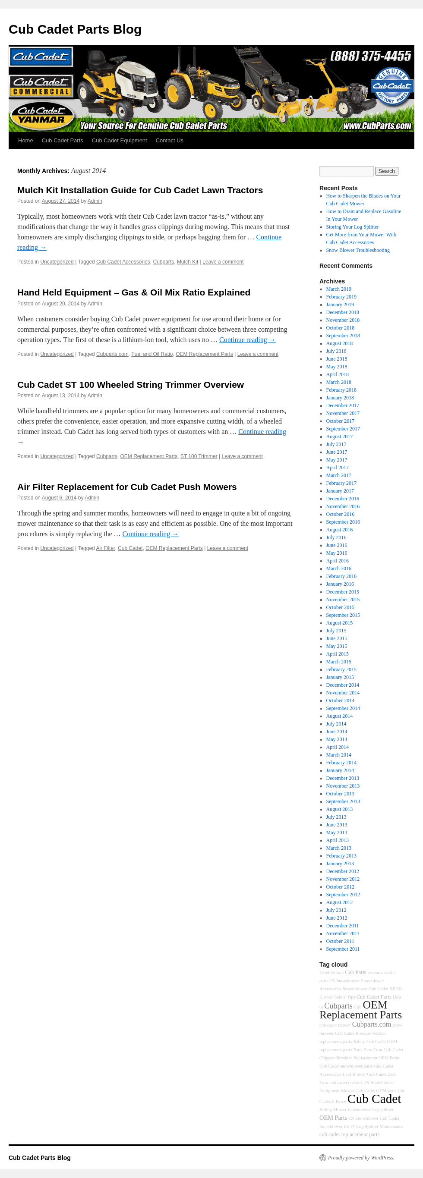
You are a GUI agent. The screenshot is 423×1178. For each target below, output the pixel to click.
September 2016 (343, 522)
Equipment (329, 1090)
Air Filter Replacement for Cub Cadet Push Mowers (127, 487)
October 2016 (340, 514)
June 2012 (336, 918)
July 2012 (336, 910)
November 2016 (343, 506)
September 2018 (343, 336)
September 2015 (343, 615)
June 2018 (336, 359)
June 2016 (336, 545)
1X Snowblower (379, 1082)
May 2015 (336, 646)
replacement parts (335, 1041)
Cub (358, 1007)
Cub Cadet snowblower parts (345, 1066)
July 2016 (336, 537)
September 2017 (343, 429)
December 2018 (342, 312)
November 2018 (343, 320)
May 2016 (336, 553)
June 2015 (336, 638)
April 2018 (337, 374)
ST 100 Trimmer (199, 456)
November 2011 (343, 933)
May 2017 (336, 460)
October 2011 (340, 941)
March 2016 (338, 568)
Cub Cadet (130, 548)
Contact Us (169, 140)
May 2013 (336, 832)
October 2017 (340, 421)
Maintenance (392, 1126)
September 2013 (343, 801)
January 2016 (340, 584)
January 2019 (340, 305)
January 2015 (340, 677)
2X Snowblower (345, 980)
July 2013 (336, 817)
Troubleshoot (331, 972)
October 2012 (340, 887)
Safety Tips (344, 997)
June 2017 (336, 452)
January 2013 (340, 864)
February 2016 (341, 576)
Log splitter (382, 1109)
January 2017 (340, 491)
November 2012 (343, 879)
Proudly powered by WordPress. (361, 1158)
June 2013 (336, 825)
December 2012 (342, 871)
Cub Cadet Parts (62, 140)
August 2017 (339, 437)
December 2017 (342, 405)
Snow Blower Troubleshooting (358, 250)
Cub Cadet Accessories (123, 262)
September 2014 (343, 708)
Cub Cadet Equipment (119, 140)
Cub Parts (355, 972)
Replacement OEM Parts (376, 1057)
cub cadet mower (335, 1025)
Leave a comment (222, 262)
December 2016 (342, 499)
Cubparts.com (112, 354)
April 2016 (337, 561)
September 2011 (343, 949)
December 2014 (342, 685)
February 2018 (341, 390)
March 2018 (338, 382)
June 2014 (336, 732)
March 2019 (338, 289)
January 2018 (340, 398)
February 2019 (341, 297)
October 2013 (340, 794)
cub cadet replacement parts (349, 1134)
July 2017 (336, 444)
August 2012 (339, 902)
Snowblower (372, 980)
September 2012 (343, 895)
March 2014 (338, 755)
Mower (347, 1090)
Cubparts (163, 262)
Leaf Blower (354, 1074)
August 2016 (339, 530)
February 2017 (341, 483)
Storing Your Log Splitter (352, 227)
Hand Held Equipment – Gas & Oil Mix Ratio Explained (133, 292)
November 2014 (343, 693)
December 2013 (342, 778)
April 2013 (337, 840)
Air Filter (105, 548)
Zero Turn (373, 1049)
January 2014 (340, 770)
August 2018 (339, 343)
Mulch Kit (187, 262)
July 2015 (336, 631)
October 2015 (340, 607)
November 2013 (343, 786)
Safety (359, 1041)
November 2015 (343, 600)
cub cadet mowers (346, 1082)
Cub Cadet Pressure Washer (360, 1033)
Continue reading (247, 339)
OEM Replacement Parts (204, 354)
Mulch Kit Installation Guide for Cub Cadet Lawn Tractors (140, 190)
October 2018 (340, 328)
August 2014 (339, 716)
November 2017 (343, 413)
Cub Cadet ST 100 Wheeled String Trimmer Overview (130, 385)
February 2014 (341, 763)
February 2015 (341, 669)
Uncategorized (56, 262)
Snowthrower (355, 988)
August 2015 (339, 623)
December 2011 (342, 926)
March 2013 (338, 848)
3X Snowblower (363, 1118)
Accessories (330, 988)
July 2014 (336, 724)
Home (25, 140)
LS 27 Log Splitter (361, 1126)
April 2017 (337, 468)
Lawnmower (359, 1109)
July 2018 (336, 351)
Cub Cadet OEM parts (376, 1090)
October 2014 (340, 700)
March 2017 (338, 475)
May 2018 (336, 367)
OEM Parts (333, 1117)
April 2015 (337, 654)
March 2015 (338, 662)
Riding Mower (332, 1109)
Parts (357, 1049)
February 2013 (341, 856)
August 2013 (339, 809)
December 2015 (342, 592)
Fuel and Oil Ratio (152, 354)
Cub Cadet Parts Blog (75, 29)
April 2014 (337, 747)
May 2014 (336, 739)
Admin (95, 201)
